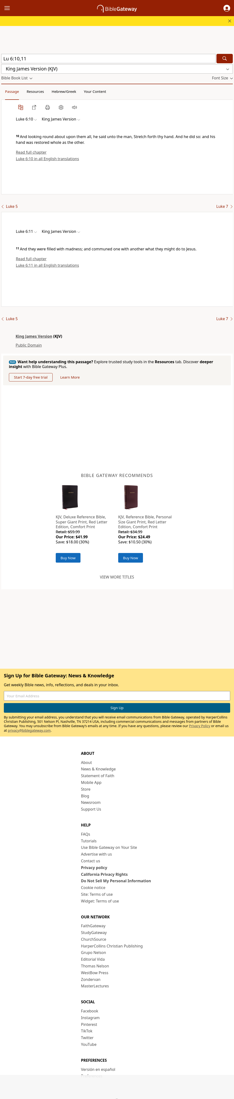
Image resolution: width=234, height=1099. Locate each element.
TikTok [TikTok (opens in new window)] (86, 1031)
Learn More (70, 377)
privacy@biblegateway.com (29, 730)
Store (86, 789)
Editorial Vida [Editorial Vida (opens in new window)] (93, 959)
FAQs (85, 834)
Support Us (91, 809)
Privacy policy (94, 867)
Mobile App (91, 782)
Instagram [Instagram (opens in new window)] (90, 1017)
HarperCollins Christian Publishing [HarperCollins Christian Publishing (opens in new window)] (112, 946)
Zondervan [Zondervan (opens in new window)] (90, 979)
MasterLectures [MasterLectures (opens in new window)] (95, 986)
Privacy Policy (199, 726)
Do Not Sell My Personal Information (116, 880)
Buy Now (68, 557)
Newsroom (91, 802)
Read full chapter (31, 152)
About (86, 762)
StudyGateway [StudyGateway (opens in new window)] (94, 932)
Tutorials (89, 841)
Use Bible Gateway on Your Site (109, 847)
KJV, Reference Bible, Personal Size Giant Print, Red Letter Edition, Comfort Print (145, 522)
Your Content (95, 91)
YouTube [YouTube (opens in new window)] (89, 1044)
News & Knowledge (98, 769)
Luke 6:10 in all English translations (47, 158)
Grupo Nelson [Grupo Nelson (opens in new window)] (93, 952)
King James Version (34, 336)
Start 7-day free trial (31, 377)
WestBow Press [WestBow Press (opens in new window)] (94, 972)
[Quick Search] (108, 58)
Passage (12, 91)
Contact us (90, 861)
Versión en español (98, 1069)
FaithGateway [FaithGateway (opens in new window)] (93, 925)
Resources (35, 91)
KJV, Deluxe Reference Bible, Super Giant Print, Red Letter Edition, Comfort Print (81, 522)
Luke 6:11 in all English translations (47, 265)
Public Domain (29, 345)
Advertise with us (96, 854)
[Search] (224, 58)
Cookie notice (93, 887)
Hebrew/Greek (64, 91)
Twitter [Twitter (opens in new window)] (87, 1037)
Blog (85, 796)
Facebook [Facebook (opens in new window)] (89, 1011)
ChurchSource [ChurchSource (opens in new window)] (93, 939)
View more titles (117, 577)
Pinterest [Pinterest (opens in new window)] (89, 1024)
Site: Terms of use (97, 894)
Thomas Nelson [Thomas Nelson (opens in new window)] (95, 966)
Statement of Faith (97, 775)
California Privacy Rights (104, 874)
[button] (226, 8)
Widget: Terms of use (100, 901)
